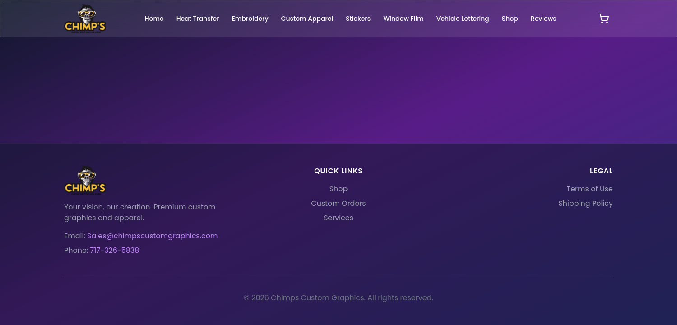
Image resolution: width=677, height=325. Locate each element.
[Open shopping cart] (604, 18)
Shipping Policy (585, 203)
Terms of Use (590, 189)
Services (338, 218)
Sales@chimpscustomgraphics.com (152, 236)
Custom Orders (338, 203)
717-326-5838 (114, 250)
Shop (338, 189)
